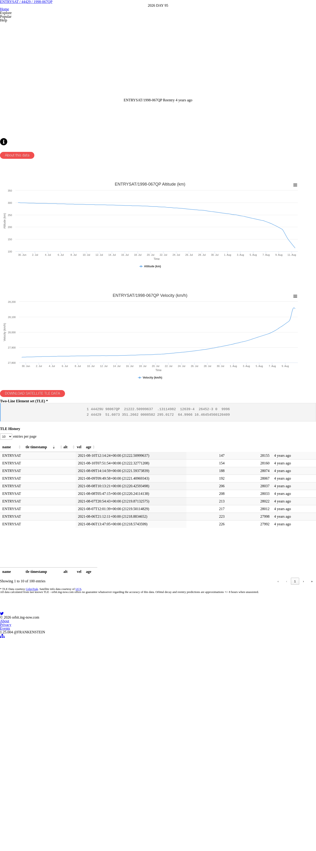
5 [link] (265, 688)
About (135, 805)
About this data (26, 237)
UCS (83, 698)
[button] (48, 549)
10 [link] (286, 688)
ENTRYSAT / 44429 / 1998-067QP (158, 31)
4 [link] (256, 688)
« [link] (213, 688)
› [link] (295, 688)
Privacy (152, 805)
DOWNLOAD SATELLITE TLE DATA (43, 477)
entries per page (35, 537)
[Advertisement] (146, 101)
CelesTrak (38, 698)
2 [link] (238, 688)
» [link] (304, 688)
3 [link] (247, 688)
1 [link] (229, 688)
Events (169, 805)
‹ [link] (221, 688)
